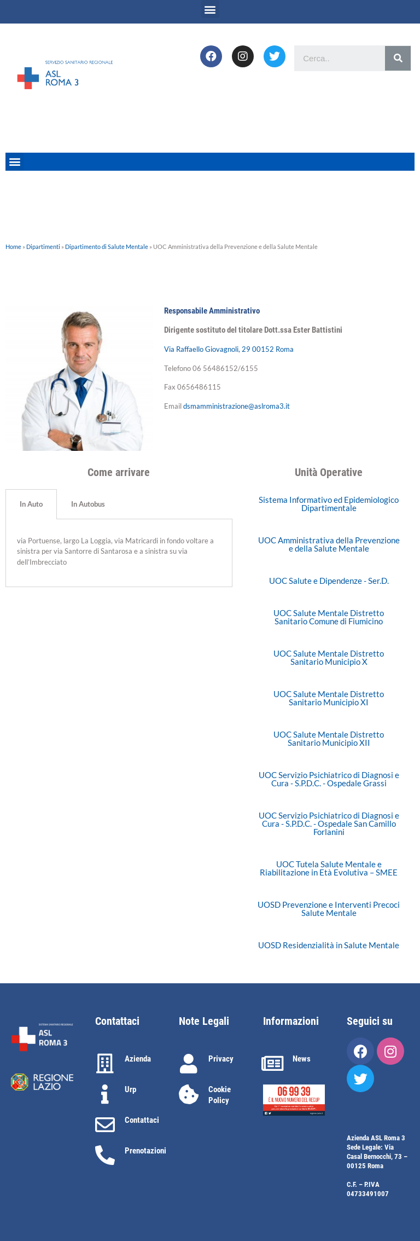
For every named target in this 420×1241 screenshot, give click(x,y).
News (302, 1059)
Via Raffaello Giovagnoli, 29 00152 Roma (229, 349)
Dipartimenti (43, 246)
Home (13, 246)
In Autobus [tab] (88, 504)
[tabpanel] (118, 553)
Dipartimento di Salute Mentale (106, 246)
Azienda (138, 1059)
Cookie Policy (219, 1095)
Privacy (221, 1059)
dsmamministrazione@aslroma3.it (236, 406)
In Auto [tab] (31, 504)
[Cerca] (398, 58)
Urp (130, 1089)
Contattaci (142, 1120)
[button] (210, 9)
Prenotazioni (145, 1151)
